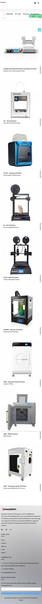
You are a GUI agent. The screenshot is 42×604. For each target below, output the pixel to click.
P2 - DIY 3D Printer (9, 225)
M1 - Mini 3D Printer (10, 121)
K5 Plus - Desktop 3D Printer (12, 173)
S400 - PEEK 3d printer (10, 434)
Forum (3, 549)
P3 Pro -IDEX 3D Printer (11, 277)
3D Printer (18, 14)
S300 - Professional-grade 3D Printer (14, 486)
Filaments (26, 14)
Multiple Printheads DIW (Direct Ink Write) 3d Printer (20, 69)
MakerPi (3, 552)
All (3, 14)
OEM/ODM (9, 14)
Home (2, 540)
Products (3, 543)
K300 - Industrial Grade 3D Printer (14, 382)
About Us (3, 546)
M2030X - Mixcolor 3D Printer (13, 329)
